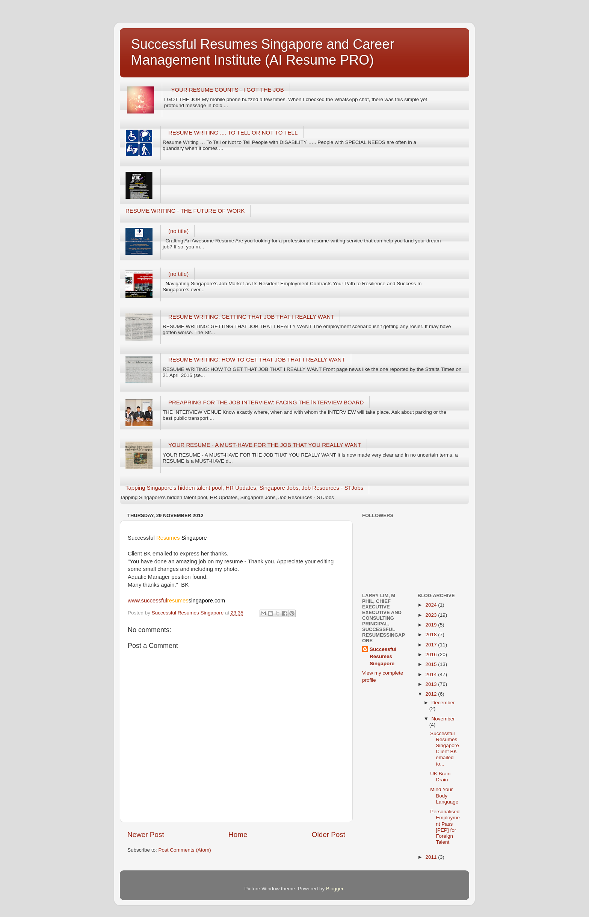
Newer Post (145, 834)
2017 (431, 645)
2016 (431, 654)
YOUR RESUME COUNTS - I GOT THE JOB (227, 89)
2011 (431, 857)
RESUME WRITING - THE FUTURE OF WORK (185, 210)
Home (237, 834)
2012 (431, 694)
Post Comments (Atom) (185, 850)
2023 (431, 615)
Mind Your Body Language (444, 795)
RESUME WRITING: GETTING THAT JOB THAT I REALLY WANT (251, 316)
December (443, 702)
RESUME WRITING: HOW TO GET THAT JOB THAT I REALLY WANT (256, 359)
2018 (431, 634)
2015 (431, 664)
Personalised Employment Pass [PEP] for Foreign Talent (445, 827)
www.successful (176, 601)
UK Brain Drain (440, 776)
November (443, 719)
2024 (431, 605)
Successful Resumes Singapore (383, 656)
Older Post (328, 834)
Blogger (334, 888)
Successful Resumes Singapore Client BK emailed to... (444, 749)
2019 (431, 625)
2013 (431, 684)
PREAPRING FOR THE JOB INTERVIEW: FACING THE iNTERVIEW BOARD (266, 402)
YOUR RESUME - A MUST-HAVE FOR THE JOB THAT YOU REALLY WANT (264, 445)
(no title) (178, 231)
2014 (431, 674)
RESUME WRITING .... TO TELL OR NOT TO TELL (233, 132)
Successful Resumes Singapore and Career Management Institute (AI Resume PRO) (262, 52)
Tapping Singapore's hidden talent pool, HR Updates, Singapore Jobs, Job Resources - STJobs (244, 487)
